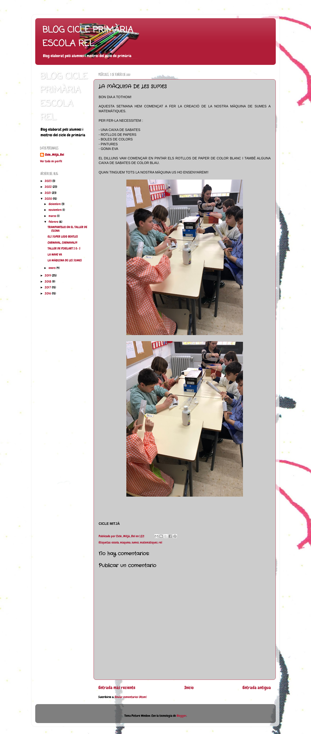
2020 (49, 199)
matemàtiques (148, 542)
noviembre (55, 210)
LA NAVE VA (55, 255)
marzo (53, 216)
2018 (48, 282)
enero (52, 268)
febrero (54, 222)
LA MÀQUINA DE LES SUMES (65, 260)
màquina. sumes (129, 542)
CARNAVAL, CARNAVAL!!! (62, 243)
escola (115, 542)
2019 (48, 275)
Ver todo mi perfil (51, 161)
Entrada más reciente (116, 687)
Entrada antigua (256, 687)
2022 (48, 187)
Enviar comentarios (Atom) (131, 697)
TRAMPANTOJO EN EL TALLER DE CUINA (67, 229)
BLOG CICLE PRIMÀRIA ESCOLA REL (88, 37)
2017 (48, 287)
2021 (48, 193)
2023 (48, 181)
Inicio (189, 687)
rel (160, 542)
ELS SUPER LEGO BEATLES (63, 237)
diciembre (55, 204)
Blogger (181, 716)
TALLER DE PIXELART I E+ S (64, 248)
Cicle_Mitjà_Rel (54, 155)
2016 (48, 293)
